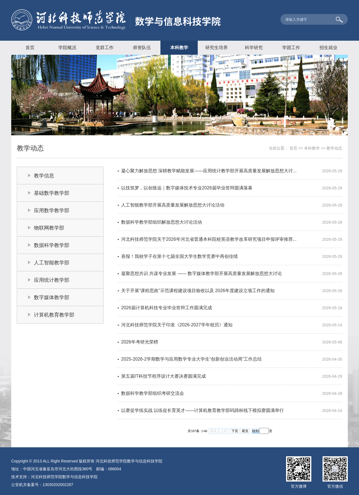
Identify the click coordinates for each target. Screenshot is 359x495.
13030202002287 (58, 484)
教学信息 (44, 175)
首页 (30, 47)
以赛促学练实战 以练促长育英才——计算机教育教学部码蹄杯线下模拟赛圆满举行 (202, 410)
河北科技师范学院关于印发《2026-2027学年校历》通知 (177, 324)
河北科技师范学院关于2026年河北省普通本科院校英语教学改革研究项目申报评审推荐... (208, 239)
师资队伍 (142, 47)
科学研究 (254, 47)
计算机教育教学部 (54, 315)
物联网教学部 (49, 228)
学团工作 (291, 47)
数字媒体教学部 (51, 297)
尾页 (245, 431)
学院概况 (67, 47)
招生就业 (328, 47)
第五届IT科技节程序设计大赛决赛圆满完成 (163, 376)
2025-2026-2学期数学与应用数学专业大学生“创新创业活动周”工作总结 (191, 359)
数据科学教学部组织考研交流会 (152, 393)
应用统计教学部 (51, 280)
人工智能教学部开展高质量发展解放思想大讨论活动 (172, 205)
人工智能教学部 (51, 262)
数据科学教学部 (51, 245)
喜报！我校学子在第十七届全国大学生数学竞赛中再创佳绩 (179, 256)
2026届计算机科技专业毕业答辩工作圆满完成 (166, 307)
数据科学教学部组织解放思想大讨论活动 (161, 222)
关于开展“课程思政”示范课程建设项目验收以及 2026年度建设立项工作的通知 (198, 290)
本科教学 (179, 47)
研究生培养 (216, 47)
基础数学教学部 (51, 193)
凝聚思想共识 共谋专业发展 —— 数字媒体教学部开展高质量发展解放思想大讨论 (201, 273)
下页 (234, 431)
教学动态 (334, 148)
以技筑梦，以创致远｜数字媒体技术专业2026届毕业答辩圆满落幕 (186, 187)
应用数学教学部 (51, 210)
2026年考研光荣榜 (139, 342)
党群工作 (105, 47)
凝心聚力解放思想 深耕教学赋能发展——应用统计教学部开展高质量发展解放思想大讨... (209, 170)
